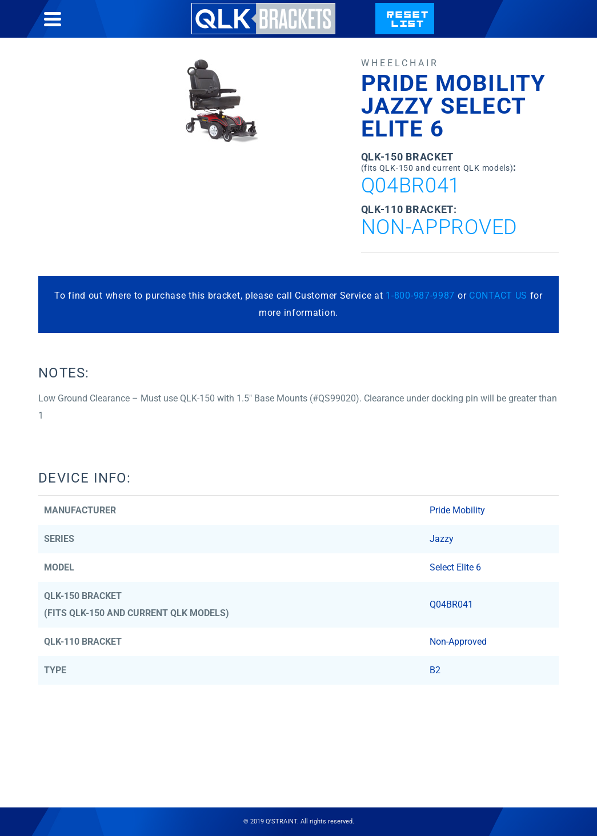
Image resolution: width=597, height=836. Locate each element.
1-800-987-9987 (420, 295)
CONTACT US (498, 295)
